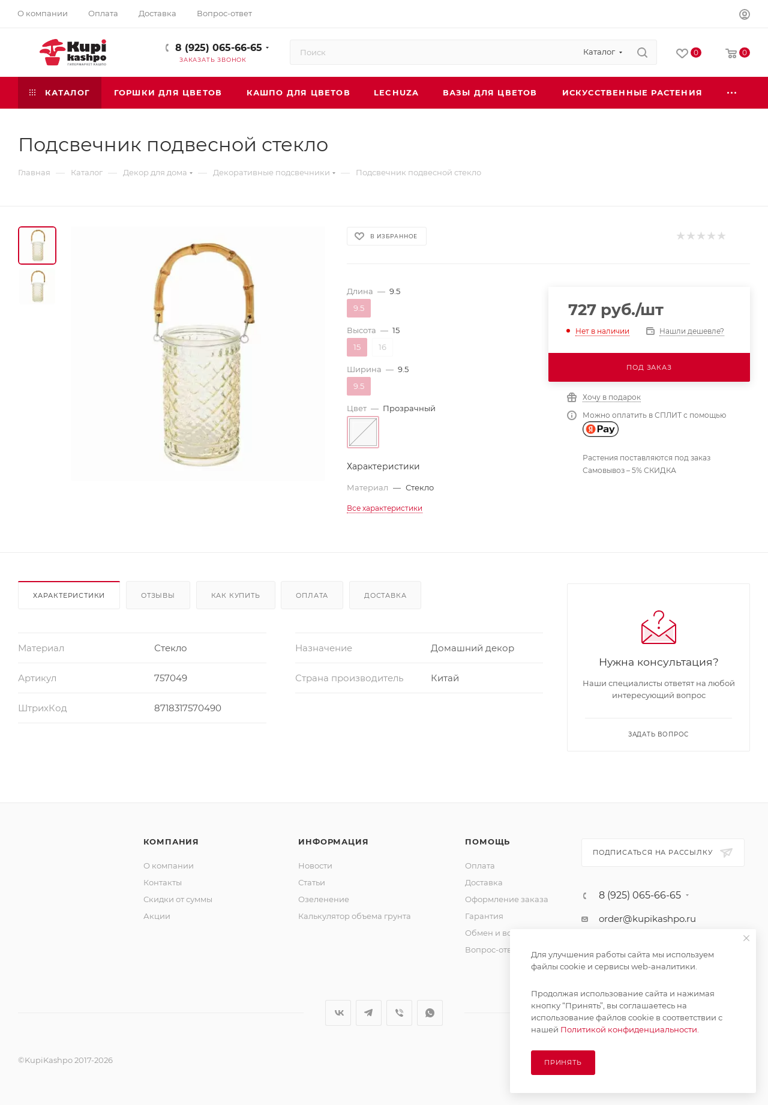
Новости (315, 865)
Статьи (311, 882)
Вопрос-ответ (492, 949)
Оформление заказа (506, 899)
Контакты (162, 882)
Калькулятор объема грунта (354, 916)
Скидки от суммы (177, 899)
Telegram (369, 1013)
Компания (171, 841)
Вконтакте (338, 1013)
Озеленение (323, 899)
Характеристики (69, 595)
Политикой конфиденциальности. (629, 1029)
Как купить (235, 595)
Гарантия (484, 916)
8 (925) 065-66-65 (218, 47)
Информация (333, 841)
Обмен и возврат (500, 933)
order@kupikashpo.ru (647, 918)
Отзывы (158, 595)
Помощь (487, 841)
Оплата (312, 595)
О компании (168, 865)
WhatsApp (430, 1013)
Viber (399, 1013)
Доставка (385, 595)
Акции (156, 916)
